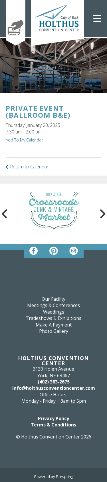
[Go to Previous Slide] (4, 214)
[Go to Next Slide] (102, 214)
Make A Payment (15, 33)
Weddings (53, 312)
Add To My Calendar (24, 140)
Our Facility (53, 299)
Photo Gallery (53, 331)
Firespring (64, 476)
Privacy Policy (53, 418)
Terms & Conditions (53, 425)
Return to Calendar (29, 167)
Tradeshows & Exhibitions (53, 318)
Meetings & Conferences (53, 305)
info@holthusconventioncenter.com (53, 388)
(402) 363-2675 (54, 382)
